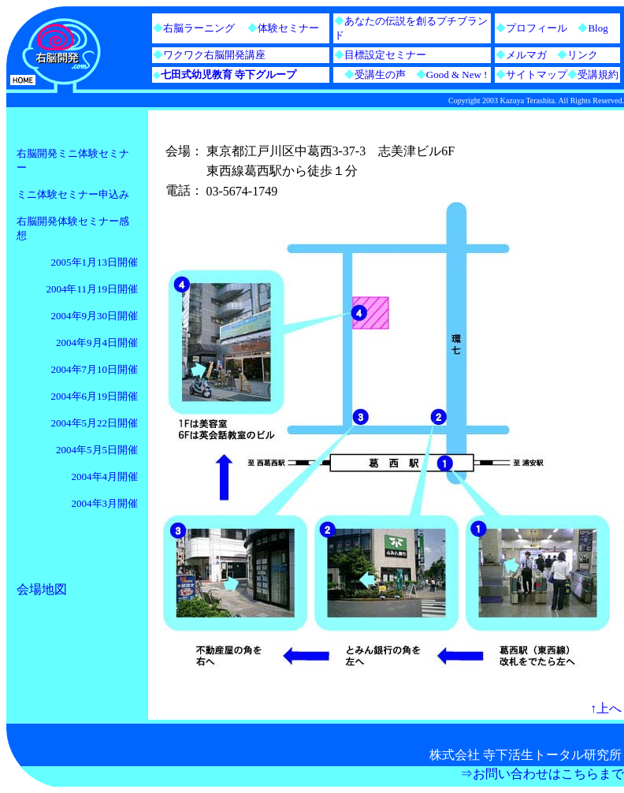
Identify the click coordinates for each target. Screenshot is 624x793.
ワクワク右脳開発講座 (214, 55)
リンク (582, 55)
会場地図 (42, 589)
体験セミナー (288, 28)
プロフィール (536, 28)
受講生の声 (380, 74)
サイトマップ (536, 74)
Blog (597, 28)
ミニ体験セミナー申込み (73, 194)
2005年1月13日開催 (95, 262)
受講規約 (598, 74)
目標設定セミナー (385, 55)
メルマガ (526, 55)
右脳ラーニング (199, 28)
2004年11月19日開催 (92, 289)
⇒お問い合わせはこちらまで (542, 773)
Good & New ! (447, 74)
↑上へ (606, 708)
